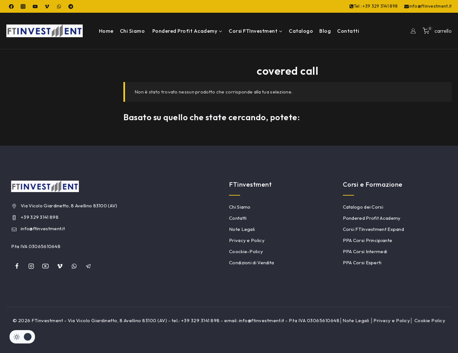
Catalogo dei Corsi (363, 207)
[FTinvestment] (44, 30)
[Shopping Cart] (437, 30)
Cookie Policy (430, 320)
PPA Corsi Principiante (367, 240)
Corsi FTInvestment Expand (373, 229)
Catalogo (301, 31)
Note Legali (242, 229)
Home (106, 31)
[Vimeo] (47, 6)
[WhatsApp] (59, 6)
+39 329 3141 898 (40, 217)
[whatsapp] (74, 266)
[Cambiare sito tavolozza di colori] (22, 336)
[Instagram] (23, 6)
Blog (325, 31)
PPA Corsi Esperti (362, 263)
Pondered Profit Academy (372, 218)
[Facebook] (11, 6)
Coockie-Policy (246, 251)
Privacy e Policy (247, 240)
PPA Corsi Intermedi (365, 251)
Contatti (348, 31)
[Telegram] (71, 6)
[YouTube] (35, 6)
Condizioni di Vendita (251, 263)
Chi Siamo (132, 31)
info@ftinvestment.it (43, 228)
